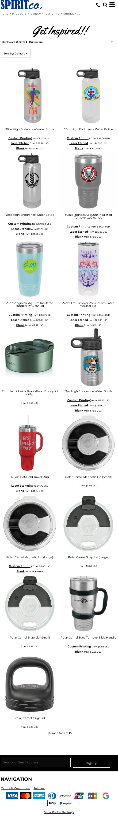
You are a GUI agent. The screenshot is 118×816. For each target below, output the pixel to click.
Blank (20, 148)
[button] (105, 4)
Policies (39, 788)
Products (19, 13)
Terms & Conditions (15, 788)
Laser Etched (20, 143)
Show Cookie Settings (59, 812)
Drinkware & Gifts (45, 13)
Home (4, 13)
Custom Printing (20, 138)
